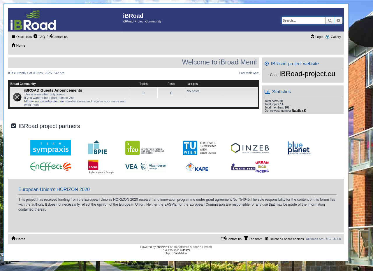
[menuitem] (39, 36)
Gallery (336, 37)
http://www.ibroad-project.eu (44, 101)
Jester (186, 250)
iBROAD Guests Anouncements (53, 90)
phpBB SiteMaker (176, 253)
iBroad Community (23, 83)
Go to (274, 75)
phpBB (160, 247)
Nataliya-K (299, 110)
